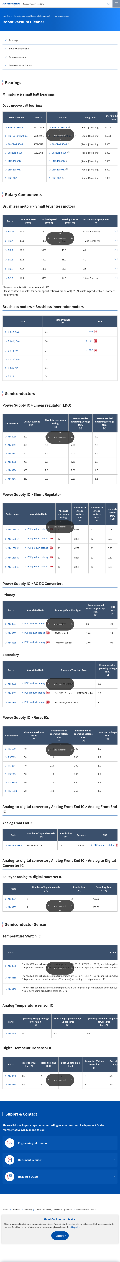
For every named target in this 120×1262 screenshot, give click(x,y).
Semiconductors (17, 56)
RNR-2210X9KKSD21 (18, 135)
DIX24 (11, 376)
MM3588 (12, 977)
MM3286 (12, 1076)
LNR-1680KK (14, 169)
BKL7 (10, 250)
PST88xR (12, 782)
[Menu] (116, 3)
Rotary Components (19, 48)
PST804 (11, 765)
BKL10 (11, 231)
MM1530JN (13, 529)
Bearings (13, 40)
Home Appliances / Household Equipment (54, 1209)
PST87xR (12, 790)
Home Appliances (61, 16)
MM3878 (12, 702)
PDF (91, 331)
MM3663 (12, 633)
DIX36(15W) (14, 359)
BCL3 (10, 278)
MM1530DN (14, 548)
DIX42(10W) (14, 341)
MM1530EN (13, 538)
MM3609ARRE (15, 845)
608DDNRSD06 (15, 144)
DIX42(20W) (14, 331)
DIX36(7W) (13, 367)
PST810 (11, 748)
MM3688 (12, 965)
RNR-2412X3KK (15, 127)
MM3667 (12, 693)
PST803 (11, 774)
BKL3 (10, 268)
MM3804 (12, 898)
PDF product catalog (38, 529)
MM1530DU (14, 557)
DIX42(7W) (13, 350)
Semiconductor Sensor (20, 65)
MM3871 (12, 453)
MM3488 (12, 989)
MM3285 (12, 1084)
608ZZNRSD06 (15, 152)
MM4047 (12, 445)
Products (16, 1209)
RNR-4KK (12, 178)
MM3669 (12, 683)
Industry (28, 1209)
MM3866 (12, 461)
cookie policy (73, 1227)
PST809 (11, 757)
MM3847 (12, 478)
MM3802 (12, 907)
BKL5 (10, 259)
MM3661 (12, 623)
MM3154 (12, 1033)
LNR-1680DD (14, 161)
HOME (5, 1209)
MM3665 (12, 642)
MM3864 (12, 470)
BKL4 (10, 240)
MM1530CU (13, 566)
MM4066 (12, 436)
